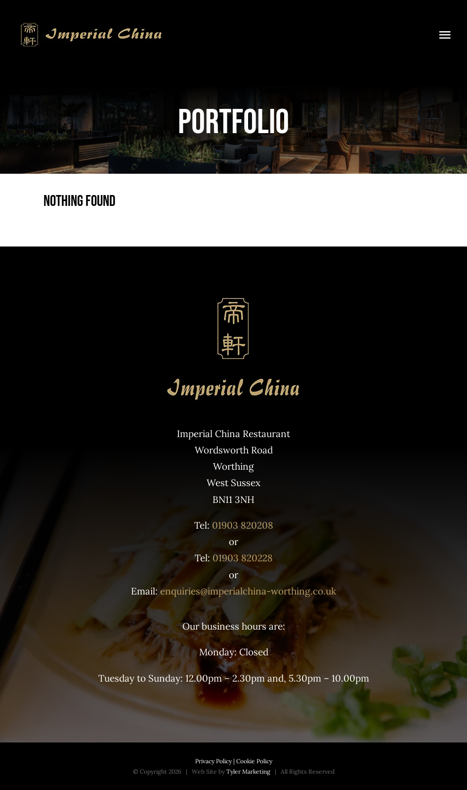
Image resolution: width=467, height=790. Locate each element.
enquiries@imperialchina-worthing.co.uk (248, 591)
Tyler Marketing (248, 771)
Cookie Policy (253, 761)
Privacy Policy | (215, 761)
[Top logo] (91, 24)
